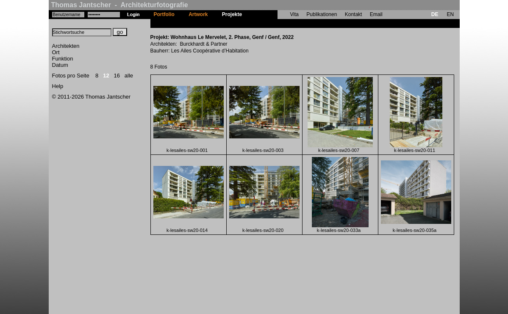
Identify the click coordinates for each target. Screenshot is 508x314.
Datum (60, 65)
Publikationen (321, 14)
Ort (56, 52)
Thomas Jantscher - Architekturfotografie (119, 4)
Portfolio (164, 14)
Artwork (198, 14)
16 (117, 75)
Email (376, 14)
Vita (294, 14)
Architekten (66, 46)
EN (450, 14)
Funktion (62, 58)
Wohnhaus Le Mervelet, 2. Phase (288, 23)
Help (58, 86)
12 (106, 75)
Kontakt (353, 14)
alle (129, 75)
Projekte (232, 14)
